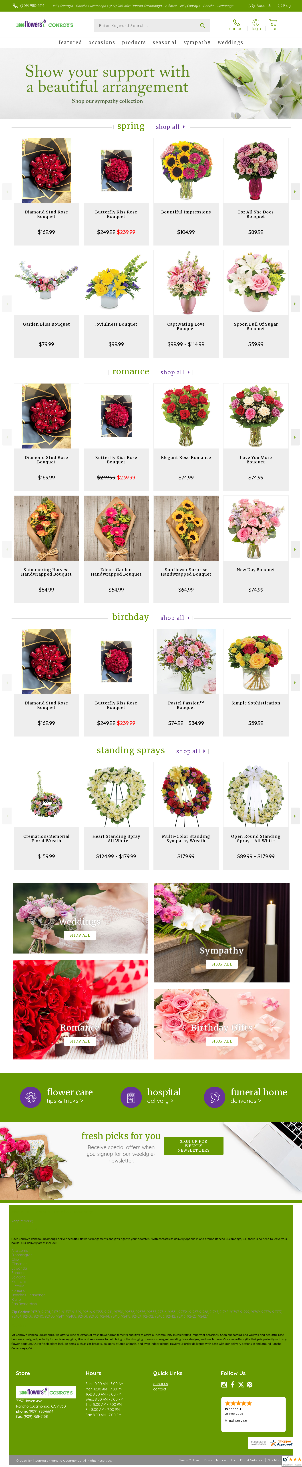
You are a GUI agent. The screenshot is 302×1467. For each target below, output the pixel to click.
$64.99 (46, 589)
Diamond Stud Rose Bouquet (46, 214)
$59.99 (256, 344)
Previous (7, 191)
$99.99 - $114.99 (186, 344)
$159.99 (46, 856)
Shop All (168, 127)
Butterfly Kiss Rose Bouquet (116, 214)
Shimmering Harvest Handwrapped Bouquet (46, 572)
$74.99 (186, 477)
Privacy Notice (215, 1460)
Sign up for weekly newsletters (194, 1145)
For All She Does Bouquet (256, 214)
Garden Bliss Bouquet (46, 324)
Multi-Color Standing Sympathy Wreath (186, 838)
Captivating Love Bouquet (186, 326)
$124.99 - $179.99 (116, 856)
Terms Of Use (189, 1460)
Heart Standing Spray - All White (116, 838)
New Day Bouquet (256, 569)
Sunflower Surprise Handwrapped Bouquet (186, 572)
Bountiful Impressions (186, 212)
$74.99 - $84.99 (186, 723)
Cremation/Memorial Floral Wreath (46, 838)
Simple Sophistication (256, 703)
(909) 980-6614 (32, 5)
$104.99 (186, 232)
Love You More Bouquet (256, 460)
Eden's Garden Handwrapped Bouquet (116, 572)
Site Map (274, 1460)
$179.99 (186, 856)
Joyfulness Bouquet (116, 324)
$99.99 (116, 344)
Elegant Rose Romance (186, 457)
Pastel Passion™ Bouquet (186, 705)
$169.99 (46, 232)
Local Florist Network (246, 1460)
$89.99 (256, 232)
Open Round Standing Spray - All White (256, 838)
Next (295, 191)
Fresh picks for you (121, 1147)
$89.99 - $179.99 (256, 856)
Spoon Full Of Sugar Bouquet (256, 326)
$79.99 (46, 344)
